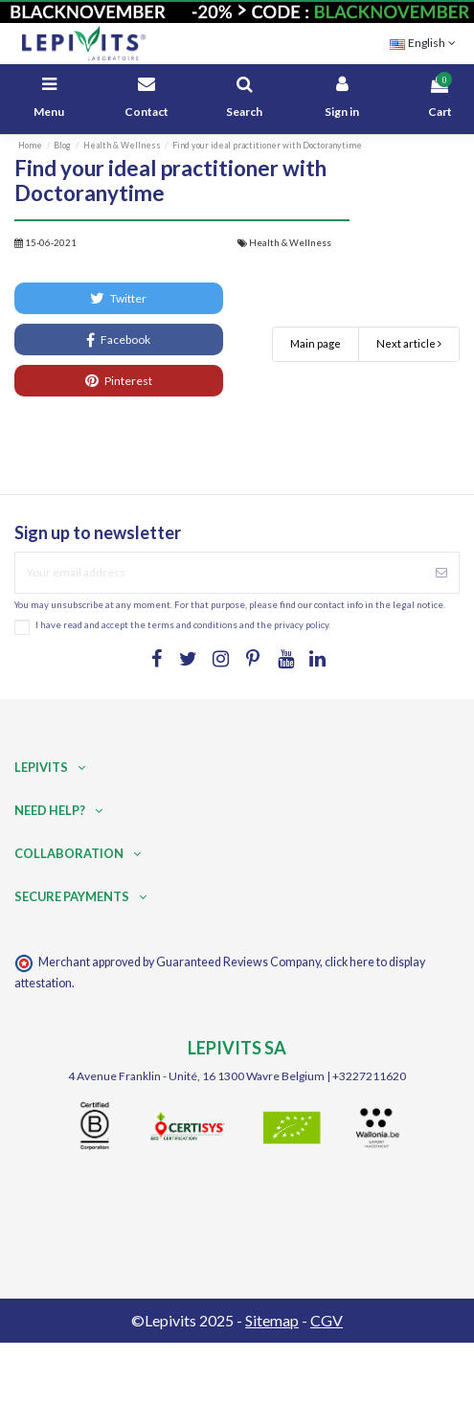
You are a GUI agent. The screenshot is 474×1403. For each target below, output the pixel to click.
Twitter (118, 297)
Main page (315, 343)
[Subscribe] (441, 573)
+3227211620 (369, 1076)
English (425, 42)
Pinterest (118, 380)
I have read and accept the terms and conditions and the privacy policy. (182, 625)
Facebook (118, 340)
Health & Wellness (290, 243)
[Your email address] (219, 573)
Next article (408, 343)
